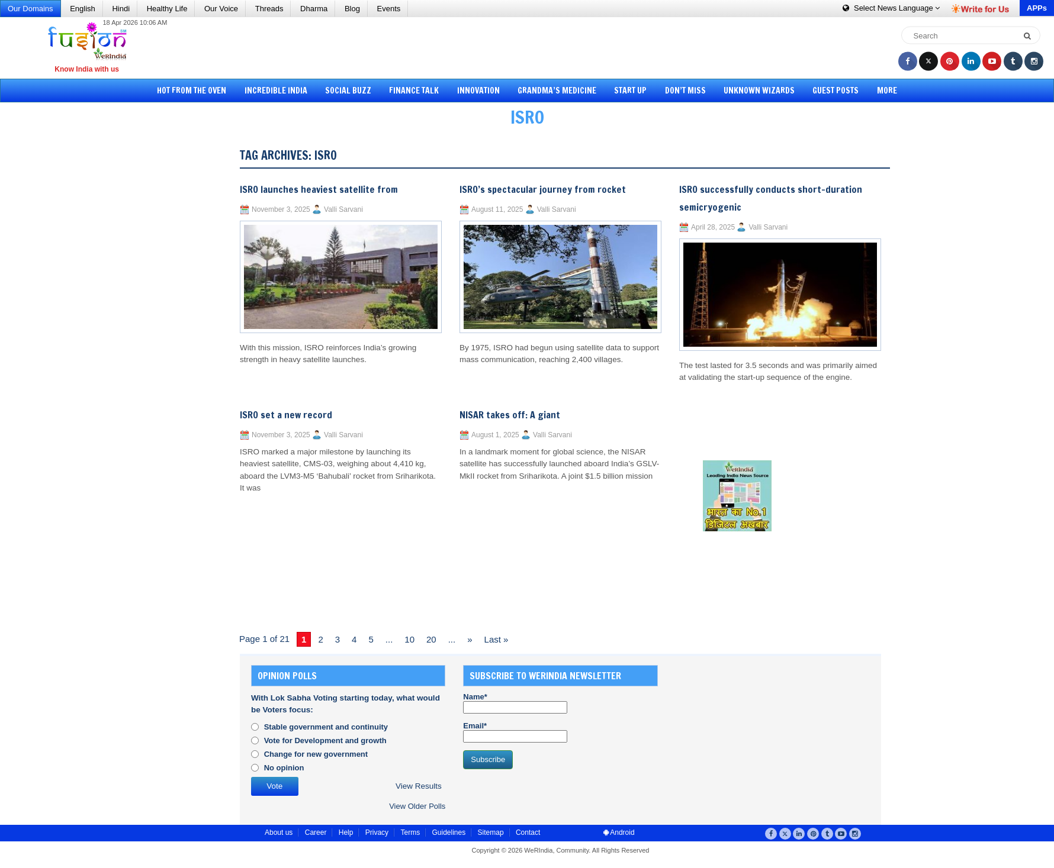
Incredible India (276, 90)
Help (346, 832)
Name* (515, 703)
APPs (1037, 8)
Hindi (121, 8)
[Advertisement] (531, 47)
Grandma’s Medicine (557, 90)
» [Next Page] (469, 639)
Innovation (478, 90)
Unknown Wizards (759, 90)
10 (409, 639)
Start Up (630, 90)
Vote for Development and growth (325, 740)
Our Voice (221, 8)
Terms (410, 832)
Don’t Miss (685, 90)
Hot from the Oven (191, 90)
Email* (515, 732)
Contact (528, 832)
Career (316, 832)
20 (431, 639)
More (887, 90)
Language (891, 8)
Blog (352, 8)
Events (389, 8)
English (82, 8)
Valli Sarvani (343, 209)
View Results (419, 786)
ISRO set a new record (286, 414)
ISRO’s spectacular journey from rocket (542, 189)
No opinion (284, 767)
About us (279, 832)
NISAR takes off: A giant (509, 414)
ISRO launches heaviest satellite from (319, 189)
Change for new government (316, 754)
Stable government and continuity (326, 726)
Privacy (376, 832)
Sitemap (491, 832)
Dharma (313, 8)
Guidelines (448, 832)
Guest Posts (835, 90)
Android (619, 832)
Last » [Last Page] (496, 639)
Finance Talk (414, 90)
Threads (269, 8)
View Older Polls (417, 806)
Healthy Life (167, 8)
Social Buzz (348, 90)
